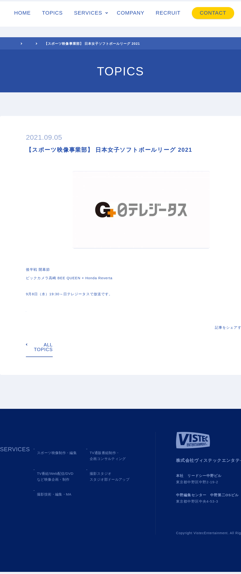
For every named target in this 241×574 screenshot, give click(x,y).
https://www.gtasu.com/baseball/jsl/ (60, 310)
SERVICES (88, 13)
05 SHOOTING (57, 503)
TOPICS (52, 13)
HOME (22, 13)
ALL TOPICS (43, 349)
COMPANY (130, 13)
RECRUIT (168, 13)
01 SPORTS (53, 454)
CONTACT (213, 13)
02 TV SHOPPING (114, 454)
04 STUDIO (105, 479)
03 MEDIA (50, 479)
